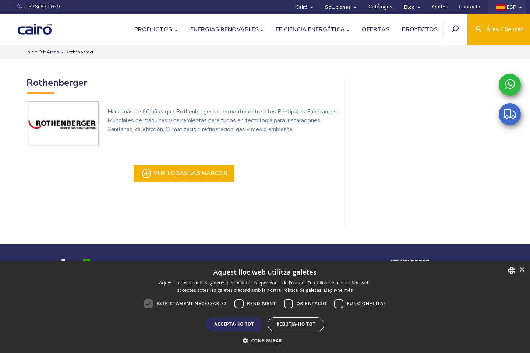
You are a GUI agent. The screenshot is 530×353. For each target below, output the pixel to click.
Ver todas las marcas (184, 173)
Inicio (32, 52)
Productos (153, 29)
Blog (410, 7)
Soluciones (338, 7)
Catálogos (380, 6)
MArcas (51, 52)
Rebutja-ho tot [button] (295, 324)
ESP (506, 7)
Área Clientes (499, 30)
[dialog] (265, 307)
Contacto (469, 6)
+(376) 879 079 (34, 6)
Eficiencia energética (310, 29)
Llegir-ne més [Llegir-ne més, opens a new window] (338, 290)
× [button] (521, 270)
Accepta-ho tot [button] (234, 324)
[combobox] (511, 270)
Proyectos (420, 29)
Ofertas (375, 29)
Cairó (302, 7)
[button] (265, 340)
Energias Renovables (224, 29)
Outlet (439, 6)
